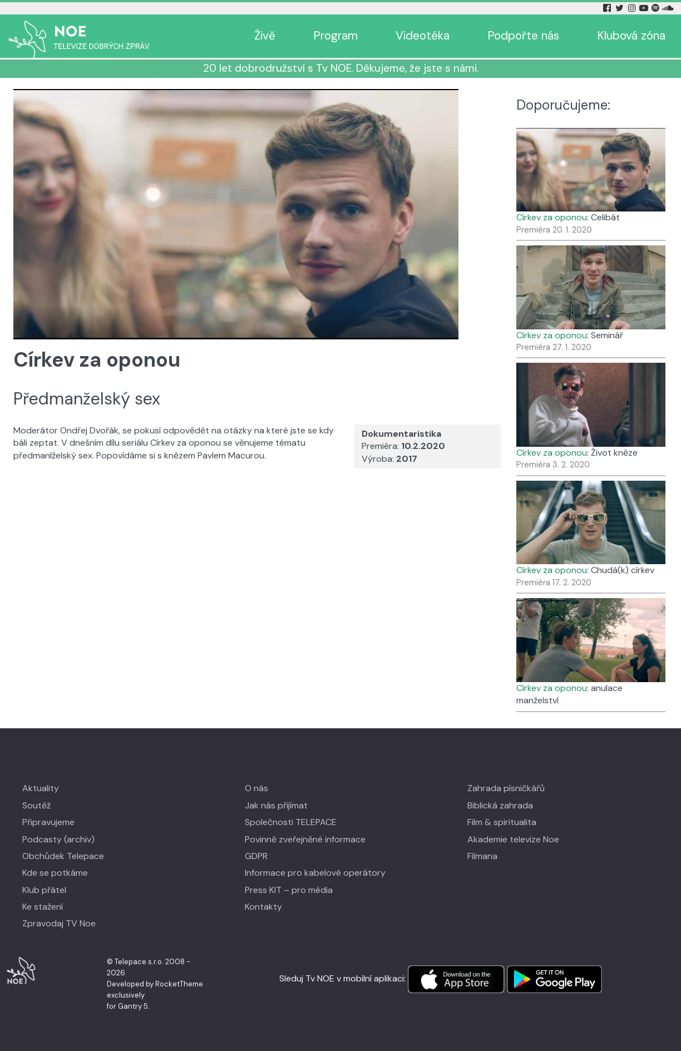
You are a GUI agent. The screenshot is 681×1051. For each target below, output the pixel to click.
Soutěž (36, 805)
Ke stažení (42, 906)
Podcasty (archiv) (58, 839)
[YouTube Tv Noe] (645, 8)
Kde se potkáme (55, 873)
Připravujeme (48, 822)
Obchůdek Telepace (63, 856)
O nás (256, 788)
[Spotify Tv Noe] (656, 8)
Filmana (482, 856)
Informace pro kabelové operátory (315, 873)
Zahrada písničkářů (506, 788)
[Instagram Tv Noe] (633, 8)
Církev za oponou (551, 217)
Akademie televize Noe (513, 839)
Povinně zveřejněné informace (305, 839)
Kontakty (263, 906)
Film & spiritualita (501, 822)
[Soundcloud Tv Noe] (668, 8)
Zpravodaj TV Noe (59, 923)
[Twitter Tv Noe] (620, 8)
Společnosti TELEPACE (291, 822)
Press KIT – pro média (289, 890)
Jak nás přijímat (276, 805)
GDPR (256, 856)
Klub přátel (44, 890)
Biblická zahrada (500, 805)
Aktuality (40, 788)
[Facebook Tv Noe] (608, 8)
